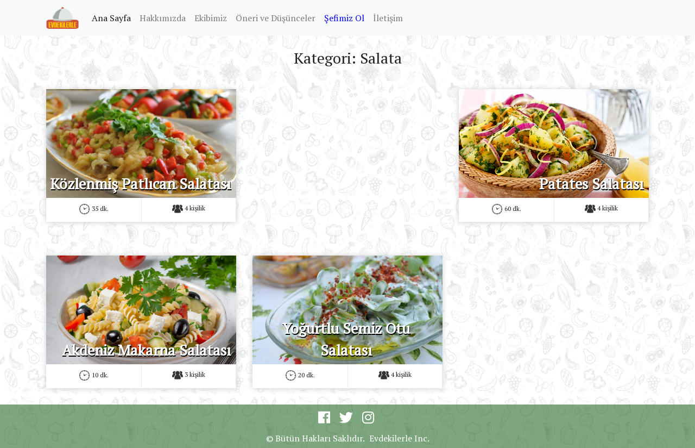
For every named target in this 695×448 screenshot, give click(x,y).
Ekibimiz (210, 18)
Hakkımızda (163, 18)
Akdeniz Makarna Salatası (146, 350)
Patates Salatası (591, 184)
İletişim (388, 18)
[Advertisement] (347, 165)
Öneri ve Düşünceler (275, 18)
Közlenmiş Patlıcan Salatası (140, 184)
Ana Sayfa (113, 17)
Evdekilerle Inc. (399, 438)
